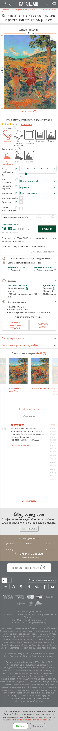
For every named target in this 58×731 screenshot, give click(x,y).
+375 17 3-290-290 (20, 622)
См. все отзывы (29, 500)
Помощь (9, 549)
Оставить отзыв (31, 409)
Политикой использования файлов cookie (30, 719)
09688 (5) (40, 353)
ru (4, 580)
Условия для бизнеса (29, 538)
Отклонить (37, 725)
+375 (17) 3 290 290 (30, 554)
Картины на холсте (40, 374)
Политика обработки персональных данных (29, 698)
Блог (48, 543)
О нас (29, 543)
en (9, 580)
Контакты (48, 549)
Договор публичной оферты (29, 701)
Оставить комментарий (43, 251)
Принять (20, 725)
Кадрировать (29, 111)
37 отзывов (26, 124)
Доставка (29, 280)
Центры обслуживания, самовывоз (29, 262)
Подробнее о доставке (43, 656)
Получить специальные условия (15, 325)
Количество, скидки (13, 217)
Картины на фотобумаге (18, 375)
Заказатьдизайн (43, 325)
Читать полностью (20, 445)
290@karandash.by (30, 557)
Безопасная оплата (29, 302)
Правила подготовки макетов (42, 580)
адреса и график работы (45, 647)
